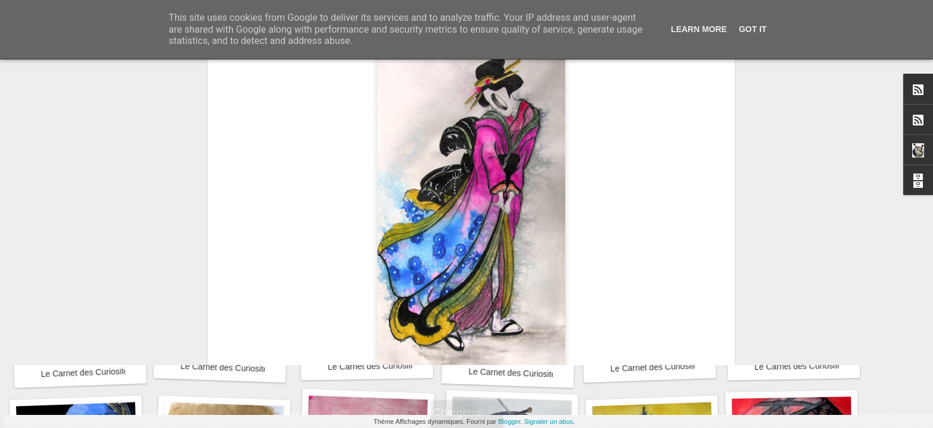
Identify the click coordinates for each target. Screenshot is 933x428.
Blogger (509, 421)
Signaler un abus (549, 421)
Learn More (699, 29)
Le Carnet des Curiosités (86, 372)
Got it (753, 29)
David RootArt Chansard (536, 282)
